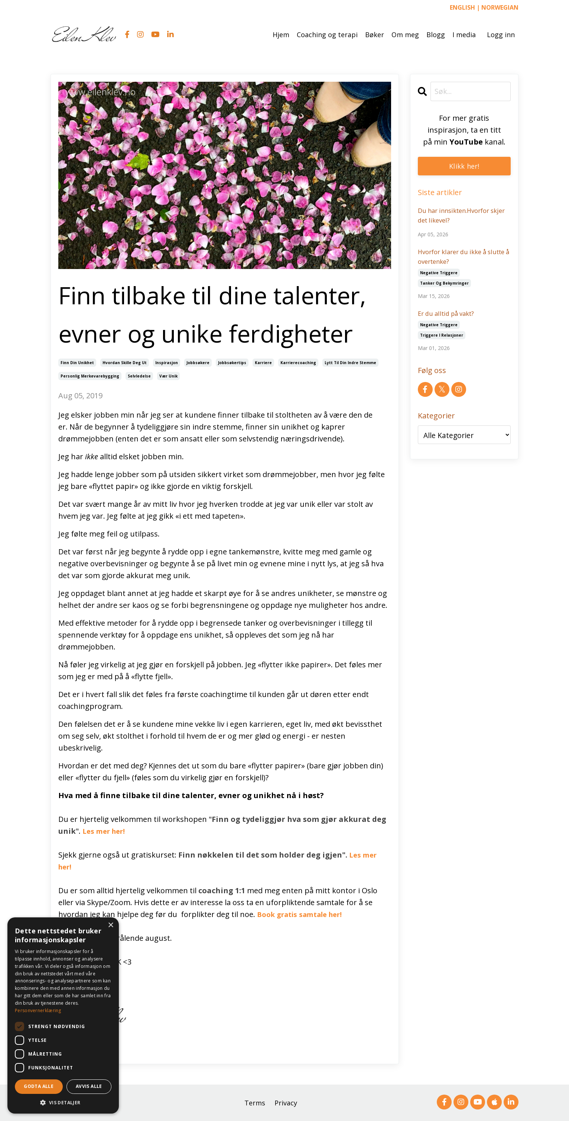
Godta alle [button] (38, 1086)
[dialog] (63, 1015)
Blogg (435, 34)
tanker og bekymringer (444, 287)
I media (464, 34)
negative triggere (439, 276)
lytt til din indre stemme (350, 362)
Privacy (285, 1102)
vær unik (168, 375)
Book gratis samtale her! (305, 914)
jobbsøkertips (232, 362)
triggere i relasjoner (441, 340)
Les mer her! (106, 831)
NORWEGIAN (499, 7)
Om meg (405, 34)
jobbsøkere (197, 362)
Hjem (281, 34)
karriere (263, 362)
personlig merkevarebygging (90, 375)
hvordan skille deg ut (125, 362)
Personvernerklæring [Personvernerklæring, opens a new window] (38, 1010)
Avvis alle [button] (89, 1086)
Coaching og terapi (327, 34)
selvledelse (139, 375)
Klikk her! (464, 166)
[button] (63, 1102)
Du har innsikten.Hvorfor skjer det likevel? (457, 217)
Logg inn (501, 34)
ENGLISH (462, 7)
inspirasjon (166, 362)
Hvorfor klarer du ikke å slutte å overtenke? (456, 259)
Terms (254, 1102)
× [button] (110, 925)
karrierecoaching (298, 362)
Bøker (374, 34)
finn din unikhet (77, 362)
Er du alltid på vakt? (449, 318)
